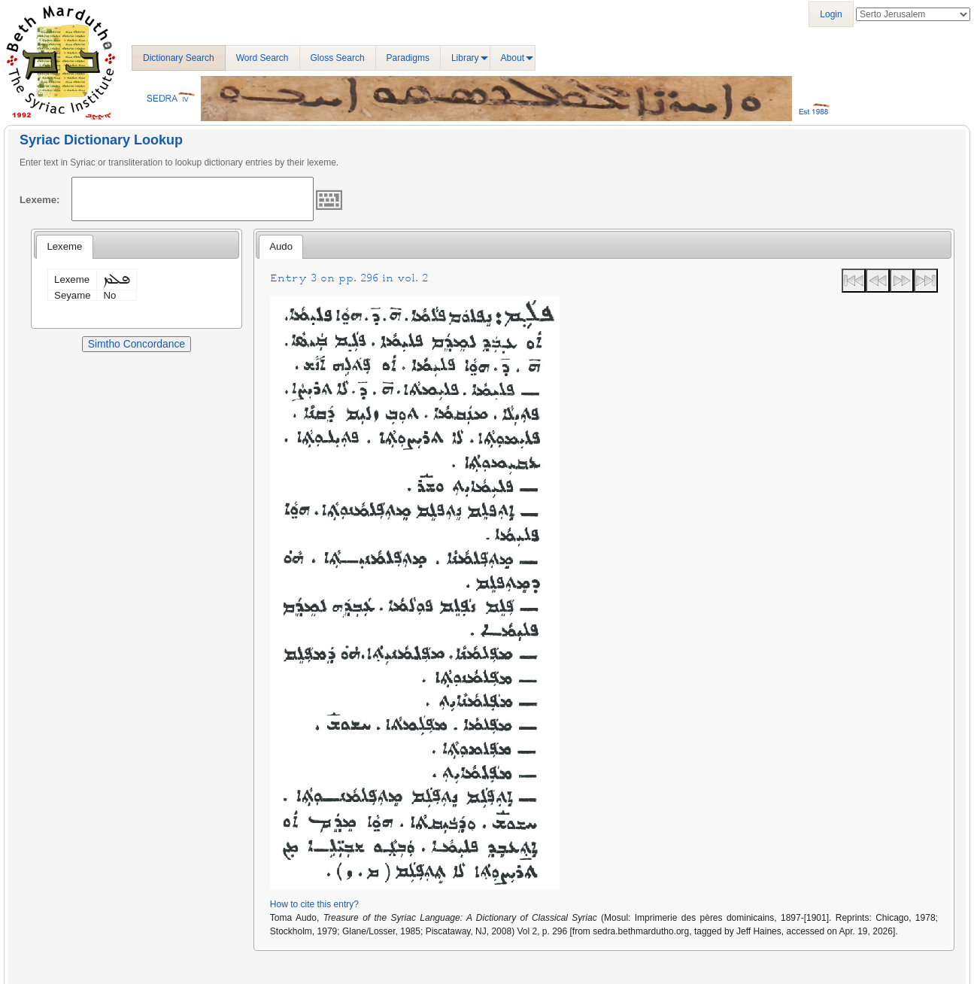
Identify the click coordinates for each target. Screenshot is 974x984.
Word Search (262, 58)
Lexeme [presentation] (64, 246)
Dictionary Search (178, 58)
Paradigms (408, 58)
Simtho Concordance (136, 344)
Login (831, 14)
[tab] (64, 247)
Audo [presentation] (281, 246)
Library (465, 58)
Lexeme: (40, 199)
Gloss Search (338, 58)
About (512, 58)
